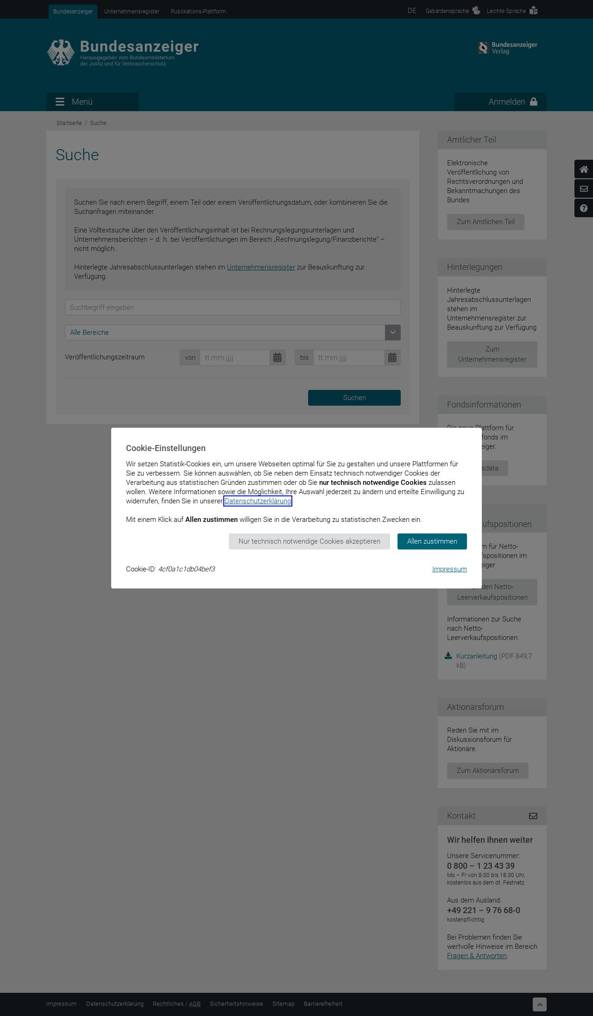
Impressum (449, 568)
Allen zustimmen (432, 541)
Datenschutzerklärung (258, 501)
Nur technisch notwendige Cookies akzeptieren (309, 541)
